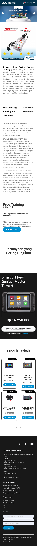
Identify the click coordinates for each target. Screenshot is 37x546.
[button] (20, 424)
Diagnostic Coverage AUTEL (11, 488)
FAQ (4, 508)
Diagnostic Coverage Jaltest (11, 493)
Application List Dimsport (10, 485)
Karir (4, 505)
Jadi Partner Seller (8, 503)
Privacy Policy (7, 542)
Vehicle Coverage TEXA (10, 490)
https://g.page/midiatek (13, 477)
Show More (12, 229)
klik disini (25, 333)
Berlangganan (8, 528)
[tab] (9, 108)
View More (11, 385)
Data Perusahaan (8, 500)
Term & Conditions (8, 539)
